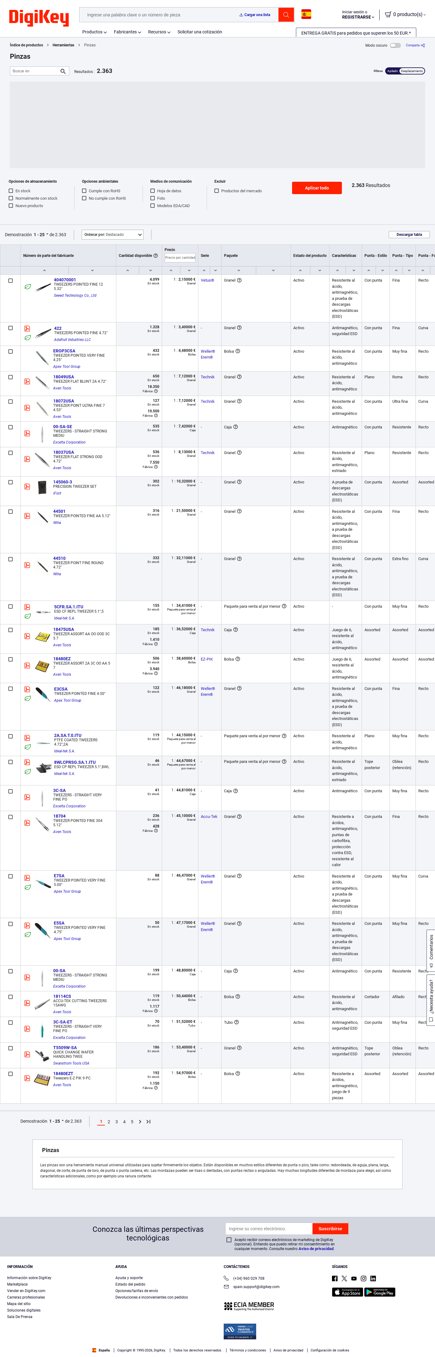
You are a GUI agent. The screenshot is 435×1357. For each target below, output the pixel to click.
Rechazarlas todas (390, 1337)
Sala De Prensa (19, 1317)
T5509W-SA (65, 1047)
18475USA (63, 629)
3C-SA (59, 790)
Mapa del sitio (19, 1304)
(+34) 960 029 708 (244, 1279)
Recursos (157, 31)
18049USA (63, 376)
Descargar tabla (409, 234)
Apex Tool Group (66, 366)
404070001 (65, 279)
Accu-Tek (209, 816)
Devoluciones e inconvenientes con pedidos (151, 1297)
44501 (59, 511)
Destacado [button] (104, 234)
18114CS (62, 996)
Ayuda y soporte (129, 1278)
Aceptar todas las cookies (339, 1337)
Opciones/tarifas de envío (136, 1291)
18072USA (63, 400)
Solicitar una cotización (200, 31)
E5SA (59, 923)
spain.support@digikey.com (252, 1287)
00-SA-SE (62, 426)
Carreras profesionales (26, 1297)
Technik (208, 377)
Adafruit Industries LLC (72, 340)
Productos (92, 31)
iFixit (57, 493)
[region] (217, 1337)
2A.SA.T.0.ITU (67, 735)
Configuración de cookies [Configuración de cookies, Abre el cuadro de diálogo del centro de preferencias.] (282, 1337)
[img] (39, 18)
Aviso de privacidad (316, 1248)
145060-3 (62, 481)
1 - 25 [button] (39, 234)
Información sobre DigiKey (29, 1278)
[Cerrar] (425, 1336)
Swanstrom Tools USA (71, 1063)
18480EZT (63, 1073)
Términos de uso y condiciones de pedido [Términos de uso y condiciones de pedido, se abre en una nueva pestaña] (167, 1344)
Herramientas (63, 45)
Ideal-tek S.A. (64, 618)
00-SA (59, 970)
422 (58, 328)
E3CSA (60, 689)
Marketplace (17, 1284)
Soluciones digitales (24, 1310)
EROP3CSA (64, 350)
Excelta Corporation (69, 442)
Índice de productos (26, 45)
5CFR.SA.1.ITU (68, 606)
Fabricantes (125, 31)
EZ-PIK (207, 659)
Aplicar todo (317, 187)
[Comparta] (415, 45)
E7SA (59, 875)
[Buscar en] (34, 71)
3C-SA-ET (62, 1021)
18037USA (63, 452)
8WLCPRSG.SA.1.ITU (75, 762)
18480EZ (62, 658)
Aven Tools (62, 388)
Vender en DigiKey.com (26, 1291)
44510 (59, 558)
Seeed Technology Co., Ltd (75, 295)
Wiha (57, 523)
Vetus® (207, 280)
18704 (59, 816)
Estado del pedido (130, 1284)
